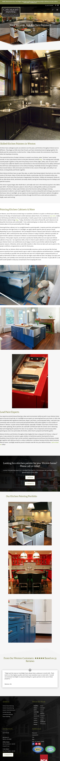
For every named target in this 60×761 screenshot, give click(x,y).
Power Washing (6, 717)
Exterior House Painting (8, 708)
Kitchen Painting (7, 712)
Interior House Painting (8, 706)
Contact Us (33, 2)
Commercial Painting (8, 714)
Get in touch (7, 728)
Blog (33, 739)
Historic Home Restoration (9, 710)
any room (53, 216)
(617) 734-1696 (50, 5)
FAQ (33, 737)
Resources (34, 733)
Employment (35, 735)
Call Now (30, 477)
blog (40, 160)
